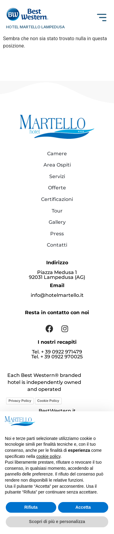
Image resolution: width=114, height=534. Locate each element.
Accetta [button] (83, 507)
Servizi (57, 176)
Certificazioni (57, 199)
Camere (57, 153)
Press (57, 234)
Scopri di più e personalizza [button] (57, 521)
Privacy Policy (20, 400)
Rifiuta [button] (31, 507)
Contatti (57, 245)
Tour (57, 211)
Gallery (57, 222)
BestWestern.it (57, 411)
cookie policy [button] (48, 456)
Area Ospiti (57, 165)
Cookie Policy (48, 400)
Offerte (57, 188)
